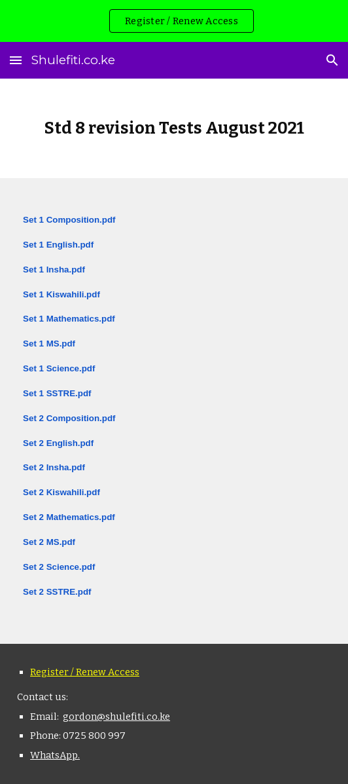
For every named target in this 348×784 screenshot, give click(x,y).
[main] (174, 128)
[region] (174, 21)
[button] (15, 60)
